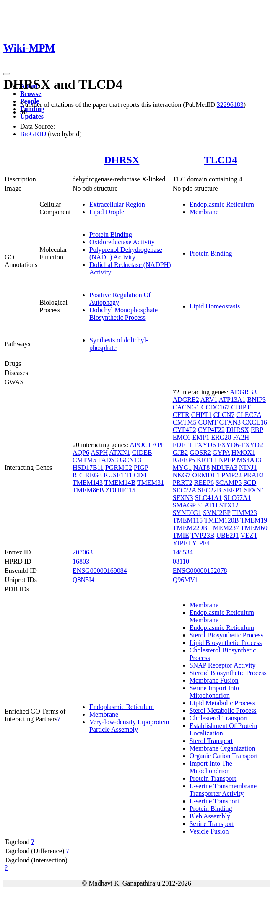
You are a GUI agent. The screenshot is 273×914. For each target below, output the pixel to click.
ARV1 (209, 399)
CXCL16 (254, 422)
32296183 (230, 104)
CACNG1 (186, 407)
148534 (183, 552)
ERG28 (221, 437)
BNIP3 (256, 399)
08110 (181, 561)
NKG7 (182, 475)
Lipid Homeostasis (215, 306)
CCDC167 (215, 407)
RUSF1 (114, 475)
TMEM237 (224, 527)
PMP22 (231, 475)
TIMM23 (244, 512)
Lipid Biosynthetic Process (226, 642)
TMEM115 (188, 520)
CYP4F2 (184, 429)
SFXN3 (183, 497)
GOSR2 (200, 452)
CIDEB (142, 452)
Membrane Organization (222, 748)
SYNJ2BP (216, 512)
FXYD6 (205, 444)
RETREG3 (87, 475)
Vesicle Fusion (209, 831)
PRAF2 (253, 475)
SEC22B (209, 490)
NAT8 (201, 467)
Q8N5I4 (83, 579)
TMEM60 (254, 527)
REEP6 (204, 482)
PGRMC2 (118, 467)
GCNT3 (131, 459)
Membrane (204, 211)
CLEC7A (248, 414)
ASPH (99, 452)
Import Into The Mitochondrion (211, 767)
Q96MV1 (185, 579)
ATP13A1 (232, 399)
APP (158, 444)
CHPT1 (201, 414)
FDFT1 (182, 444)
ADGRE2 (186, 399)
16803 (81, 561)
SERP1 (232, 490)
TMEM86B (88, 490)
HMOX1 (243, 452)
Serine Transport (212, 823)
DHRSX (121, 159)
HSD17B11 (88, 467)
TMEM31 (150, 482)
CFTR (181, 414)
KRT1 (205, 459)
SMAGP (184, 505)
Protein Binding (110, 234)
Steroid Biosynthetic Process (228, 672)
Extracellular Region (117, 204)
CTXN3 (230, 422)
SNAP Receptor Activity (223, 665)
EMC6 (182, 437)
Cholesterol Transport (219, 718)
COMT (208, 422)
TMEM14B (120, 482)
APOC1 (140, 444)
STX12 (229, 505)
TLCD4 (220, 159)
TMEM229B (190, 527)
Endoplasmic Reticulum (222, 204)
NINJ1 (248, 467)
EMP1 (200, 437)
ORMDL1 (206, 475)
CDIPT (240, 407)
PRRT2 (182, 482)
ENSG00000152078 (200, 570)
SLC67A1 (237, 497)
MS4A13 (249, 459)
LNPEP (225, 459)
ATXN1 (119, 452)
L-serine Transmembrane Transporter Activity (223, 789)
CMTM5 (84, 459)
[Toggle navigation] (6, 74)
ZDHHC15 (120, 490)
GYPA (221, 452)
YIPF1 (182, 542)
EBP (257, 429)
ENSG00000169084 (100, 570)
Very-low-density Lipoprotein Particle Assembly (129, 725)
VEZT (248, 535)
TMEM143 (88, 482)
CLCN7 (224, 414)
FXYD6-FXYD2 (240, 444)
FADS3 (108, 459)
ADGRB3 (243, 392)
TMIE (181, 535)
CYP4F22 (211, 429)
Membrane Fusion (214, 680)
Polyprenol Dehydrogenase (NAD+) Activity (125, 253)
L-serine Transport (214, 801)
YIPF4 (201, 542)
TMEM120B (221, 520)
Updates (32, 116)
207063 (83, 552)
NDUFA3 (224, 467)
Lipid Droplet (107, 211)
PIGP (141, 467)
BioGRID (33, 133)
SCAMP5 (229, 482)
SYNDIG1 (187, 512)
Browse (30, 93)
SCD (249, 482)
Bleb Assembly (210, 816)
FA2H (241, 437)
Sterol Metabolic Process (223, 710)
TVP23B (203, 535)
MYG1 (182, 467)
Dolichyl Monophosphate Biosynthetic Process (123, 313)
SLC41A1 (208, 497)
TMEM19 (253, 520)
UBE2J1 (227, 535)
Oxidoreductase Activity (122, 242)
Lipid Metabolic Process (222, 703)
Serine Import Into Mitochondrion (214, 691)
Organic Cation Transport (224, 755)
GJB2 (180, 452)
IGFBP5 (184, 459)
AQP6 (81, 452)
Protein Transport (213, 778)
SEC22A (184, 490)
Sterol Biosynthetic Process (226, 635)
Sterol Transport (211, 740)
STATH (207, 505)
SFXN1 (254, 490)
